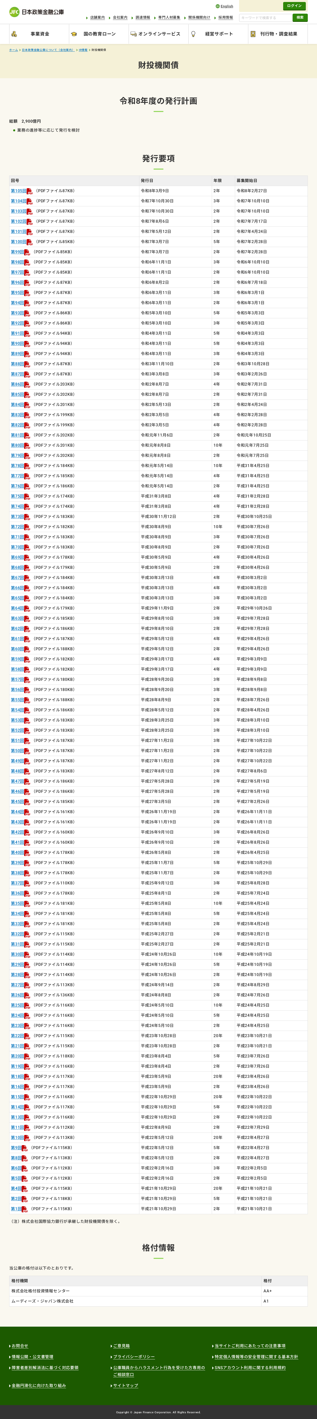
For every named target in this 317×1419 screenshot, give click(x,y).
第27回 (17, 984)
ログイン (294, 6)
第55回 (17, 699)
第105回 (19, 190)
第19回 (17, 1066)
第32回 (17, 934)
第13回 (17, 1117)
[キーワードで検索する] (265, 18)
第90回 (17, 343)
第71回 (17, 537)
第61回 (17, 638)
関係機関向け (199, 17)
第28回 (17, 974)
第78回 (17, 465)
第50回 (17, 750)
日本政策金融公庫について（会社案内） (48, 50)
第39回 (17, 862)
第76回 (17, 486)
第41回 (17, 842)
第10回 (17, 1137)
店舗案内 (97, 17)
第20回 (17, 1056)
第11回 (17, 1127)
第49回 (17, 761)
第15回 (17, 1096)
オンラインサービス (159, 33)
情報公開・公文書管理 (32, 1356)
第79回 (17, 455)
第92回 (17, 323)
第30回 (17, 954)
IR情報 (83, 50)
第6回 (16, 1168)
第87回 (17, 374)
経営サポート (219, 33)
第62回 (17, 628)
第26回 (17, 995)
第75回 (17, 496)
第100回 (19, 241)
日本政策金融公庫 (36, 12)
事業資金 (40, 33)
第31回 (17, 944)
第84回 (17, 404)
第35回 (17, 903)
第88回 (17, 364)
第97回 (17, 272)
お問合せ (20, 1346)
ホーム (13, 50)
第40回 (17, 852)
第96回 (17, 282)
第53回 (17, 720)
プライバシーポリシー (134, 1356)
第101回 (19, 231)
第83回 (17, 414)
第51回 (17, 740)
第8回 (16, 1158)
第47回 (17, 781)
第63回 (17, 618)
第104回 (19, 201)
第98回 (17, 262)
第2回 (16, 1198)
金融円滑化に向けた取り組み (39, 1385)
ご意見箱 (121, 1346)
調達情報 (143, 17)
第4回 (16, 1188)
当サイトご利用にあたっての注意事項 (250, 1346)
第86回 (17, 384)
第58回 (17, 669)
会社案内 (120, 17)
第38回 (17, 873)
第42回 (17, 832)
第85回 (17, 394)
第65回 (17, 598)
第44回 (17, 811)
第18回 (17, 1076)
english (224, 6)
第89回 (17, 353)
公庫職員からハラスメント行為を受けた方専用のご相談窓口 (159, 1371)
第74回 (17, 506)
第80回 (17, 445)
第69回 (17, 557)
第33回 (17, 923)
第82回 (17, 425)
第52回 (17, 730)
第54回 (17, 710)
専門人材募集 (169, 17)
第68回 (17, 567)
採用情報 (225, 17)
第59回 (17, 659)
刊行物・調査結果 (279, 33)
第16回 (17, 1086)
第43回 (17, 822)
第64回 (17, 608)
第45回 (17, 801)
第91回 (17, 333)
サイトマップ (125, 1385)
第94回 (17, 302)
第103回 (19, 211)
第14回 (17, 1107)
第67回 (17, 577)
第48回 (17, 771)
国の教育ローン (100, 33)
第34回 (17, 913)
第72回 (17, 526)
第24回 (17, 1015)
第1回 (16, 1208)
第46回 (17, 791)
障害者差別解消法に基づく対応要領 (45, 1367)
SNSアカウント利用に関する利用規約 (250, 1367)
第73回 (17, 516)
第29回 (17, 964)
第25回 (17, 1005)
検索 (300, 17)
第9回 (16, 1147)
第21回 (17, 1046)
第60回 (17, 649)
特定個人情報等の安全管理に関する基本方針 (256, 1356)
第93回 (17, 313)
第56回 (17, 689)
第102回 (19, 221)
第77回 (17, 475)
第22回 (17, 1035)
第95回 (17, 292)
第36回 (17, 893)
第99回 (17, 252)
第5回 (16, 1178)
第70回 (17, 547)
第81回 (17, 435)
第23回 (17, 1025)
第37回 (17, 883)
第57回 (17, 679)
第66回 (17, 587)
